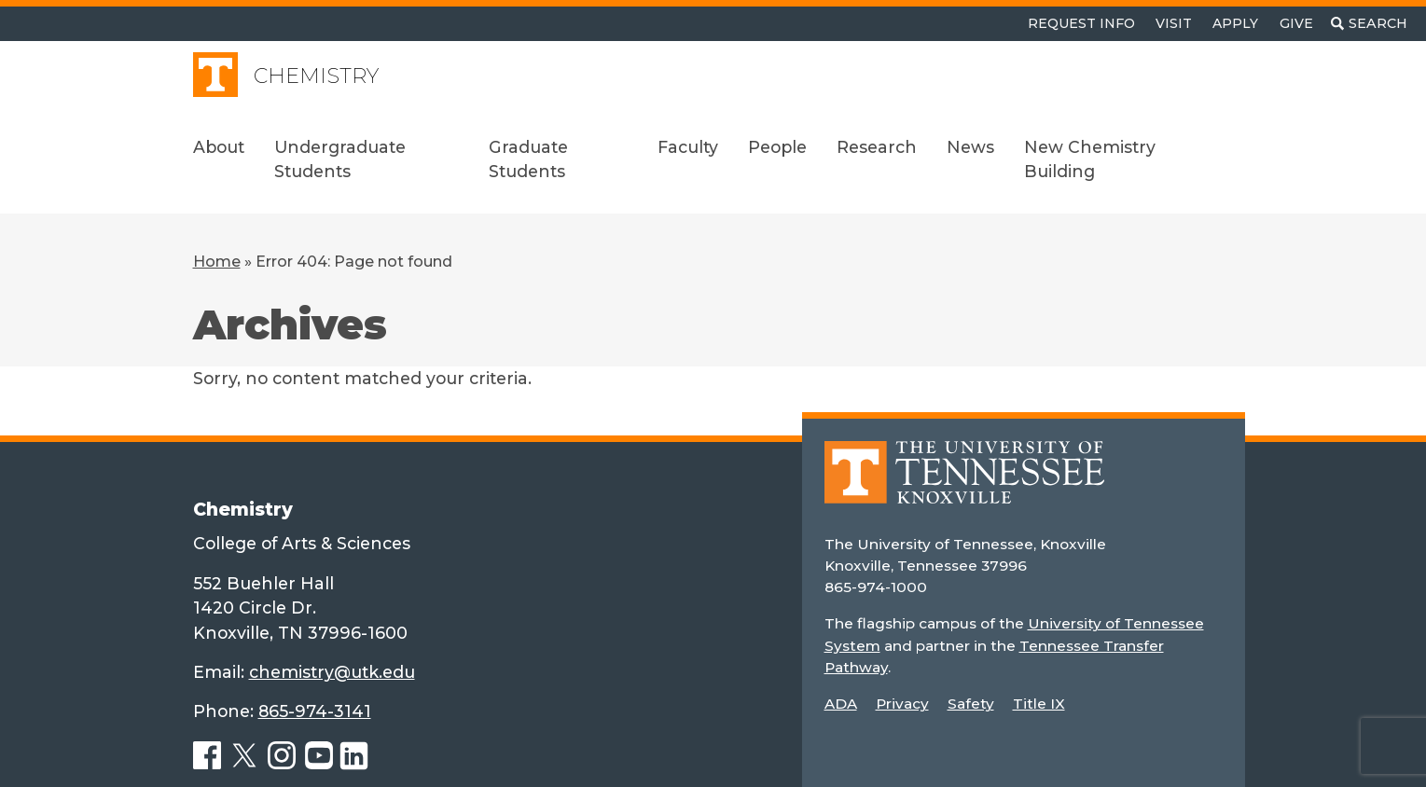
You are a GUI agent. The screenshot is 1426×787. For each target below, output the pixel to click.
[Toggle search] (1369, 24)
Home (217, 261)
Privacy (902, 703)
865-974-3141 (314, 711)
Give (1296, 23)
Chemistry (316, 76)
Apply (1235, 23)
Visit (1174, 23)
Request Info (1081, 23)
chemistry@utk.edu (332, 672)
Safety (971, 703)
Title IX (1039, 703)
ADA (840, 703)
